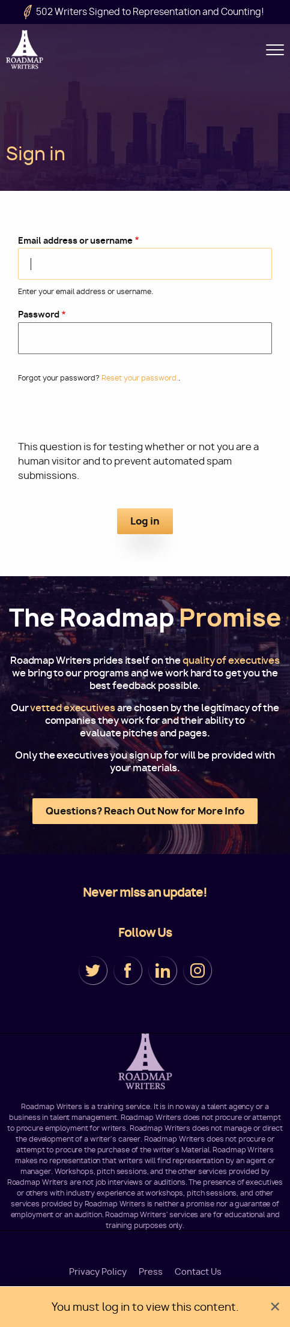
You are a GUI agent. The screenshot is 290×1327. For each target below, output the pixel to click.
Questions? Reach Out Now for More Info (145, 810)
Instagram (197, 970)
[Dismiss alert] (275, 1307)
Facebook (127, 970)
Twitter (93, 970)
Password (38, 314)
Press (151, 1271)
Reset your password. (139, 377)
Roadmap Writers (25, 49)
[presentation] (145, 416)
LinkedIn (162, 970)
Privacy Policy (98, 1271)
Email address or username (75, 240)
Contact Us (198, 1271)
